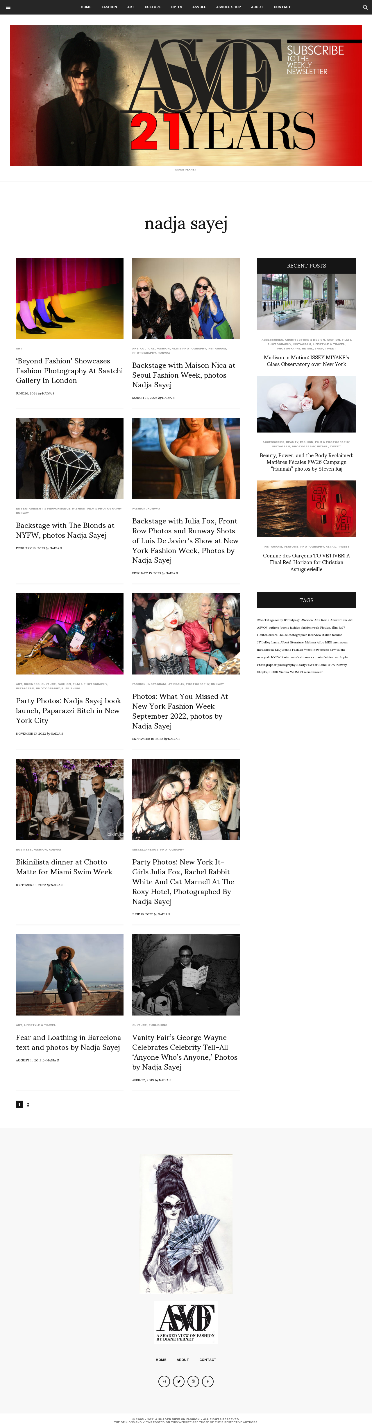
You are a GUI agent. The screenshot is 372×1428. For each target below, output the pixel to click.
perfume (291, 546)
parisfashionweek (302, 656)
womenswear (313, 671)
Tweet (330, 348)
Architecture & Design (305, 339)
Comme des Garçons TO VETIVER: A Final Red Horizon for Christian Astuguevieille (306, 561)
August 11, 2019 (29, 1060)
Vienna (284, 671)
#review (307, 619)
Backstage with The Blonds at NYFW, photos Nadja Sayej (65, 529)
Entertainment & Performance (43, 508)
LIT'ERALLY (175, 684)
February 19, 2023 (30, 547)
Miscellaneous (145, 849)
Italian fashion (332, 634)
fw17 (342, 627)
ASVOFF (199, 7)
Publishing (70, 688)
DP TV (176, 7)
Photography (144, 352)
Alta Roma (321, 619)
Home (86, 7)
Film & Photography (188, 348)
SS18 (274, 671)
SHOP (318, 348)
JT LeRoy (263, 642)
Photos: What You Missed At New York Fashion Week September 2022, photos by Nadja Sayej (180, 710)
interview (314, 634)
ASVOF (262, 627)
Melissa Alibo (314, 642)
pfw (345, 656)
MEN (328, 642)
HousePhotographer (293, 634)
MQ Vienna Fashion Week (293, 649)
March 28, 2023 (144, 397)
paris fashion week (329, 656)
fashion (295, 627)
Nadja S (48, 393)
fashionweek (310, 627)
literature (297, 642)
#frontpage (292, 619)
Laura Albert (280, 642)
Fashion (109, 7)
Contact (282, 7)
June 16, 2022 (142, 913)
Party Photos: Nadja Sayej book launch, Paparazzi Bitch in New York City (68, 710)
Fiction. (325, 627)
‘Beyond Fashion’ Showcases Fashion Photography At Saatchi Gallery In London (69, 370)
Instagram (217, 348)
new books (321, 649)
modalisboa (265, 649)
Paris (285, 656)
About (257, 7)
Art (131, 7)
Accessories (272, 339)
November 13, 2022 (31, 733)
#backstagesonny (270, 619)
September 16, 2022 (147, 738)
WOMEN (296, 671)
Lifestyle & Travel (40, 1025)
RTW (331, 664)
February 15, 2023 (146, 572)
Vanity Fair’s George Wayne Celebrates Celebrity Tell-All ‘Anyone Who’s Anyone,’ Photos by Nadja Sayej (184, 1051)
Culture (153, 7)
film (335, 627)
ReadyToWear (306, 664)
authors (274, 627)
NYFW (275, 656)
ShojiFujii (263, 671)
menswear (340, 642)
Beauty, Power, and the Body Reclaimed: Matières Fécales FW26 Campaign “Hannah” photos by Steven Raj (306, 461)
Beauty (292, 442)
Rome (323, 664)
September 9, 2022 (31, 884)
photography (286, 664)
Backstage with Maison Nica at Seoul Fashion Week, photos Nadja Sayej (183, 374)
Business (32, 684)
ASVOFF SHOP (228, 7)
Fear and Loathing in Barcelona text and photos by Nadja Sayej (68, 1041)
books (284, 627)
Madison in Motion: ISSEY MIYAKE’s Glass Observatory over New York (306, 360)
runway (164, 352)
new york (263, 656)
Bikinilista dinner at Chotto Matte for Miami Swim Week (64, 866)
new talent (337, 649)
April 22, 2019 (143, 1079)
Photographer (266, 664)
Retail (307, 348)
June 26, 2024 (26, 393)
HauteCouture (267, 634)
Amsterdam (338, 619)
